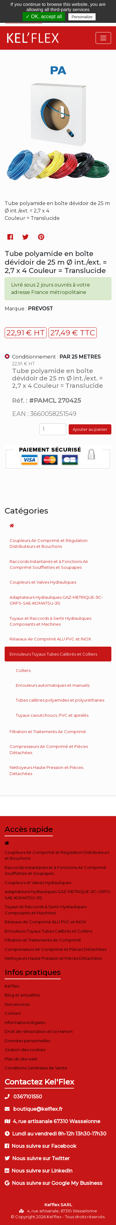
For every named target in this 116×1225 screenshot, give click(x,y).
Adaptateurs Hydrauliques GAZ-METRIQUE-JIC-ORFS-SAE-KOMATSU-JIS (56, 600)
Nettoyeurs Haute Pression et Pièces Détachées (46, 770)
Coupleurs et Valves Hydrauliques (43, 582)
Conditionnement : (56, 357)
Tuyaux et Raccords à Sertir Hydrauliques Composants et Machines (50, 621)
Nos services (17, 1004)
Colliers (23, 670)
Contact (13, 1013)
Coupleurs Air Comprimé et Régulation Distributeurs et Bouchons (49, 543)
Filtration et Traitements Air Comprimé (48, 731)
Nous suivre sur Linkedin (38, 1171)
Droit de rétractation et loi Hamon (39, 1031)
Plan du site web (21, 1058)
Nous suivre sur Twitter (37, 1158)
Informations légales (25, 1022)
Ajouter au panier (90, 429)
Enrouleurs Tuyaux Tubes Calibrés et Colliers (53, 654)
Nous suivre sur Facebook (40, 1146)
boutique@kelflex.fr (33, 1109)
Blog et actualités (22, 994)
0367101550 (23, 1097)
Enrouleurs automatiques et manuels (52, 685)
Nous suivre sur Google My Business (53, 1183)
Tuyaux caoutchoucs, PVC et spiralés (52, 715)
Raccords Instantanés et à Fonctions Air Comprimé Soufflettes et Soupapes (49, 564)
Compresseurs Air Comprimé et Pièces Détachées (49, 749)
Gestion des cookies (25, 1049)
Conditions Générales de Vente (36, 1067)
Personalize (81, 17)
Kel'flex (12, 986)
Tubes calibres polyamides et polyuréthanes (60, 700)
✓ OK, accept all (44, 16)
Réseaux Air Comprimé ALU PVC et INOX (50, 638)
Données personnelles (27, 1040)
